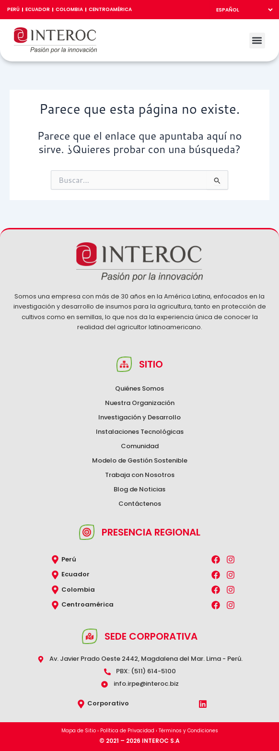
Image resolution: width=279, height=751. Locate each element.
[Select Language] (241, 9)
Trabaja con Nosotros (139, 474)
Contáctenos (139, 503)
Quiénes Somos (139, 388)
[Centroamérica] (55, 605)
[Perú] (55, 559)
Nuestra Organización (139, 402)
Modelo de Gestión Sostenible (139, 460)
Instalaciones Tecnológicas (140, 431)
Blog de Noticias (139, 489)
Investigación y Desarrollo (139, 417)
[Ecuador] (55, 575)
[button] (257, 40)
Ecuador (37, 9)
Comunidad (140, 446)
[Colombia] (55, 589)
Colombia (69, 9)
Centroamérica (110, 9)
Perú (13, 9)
